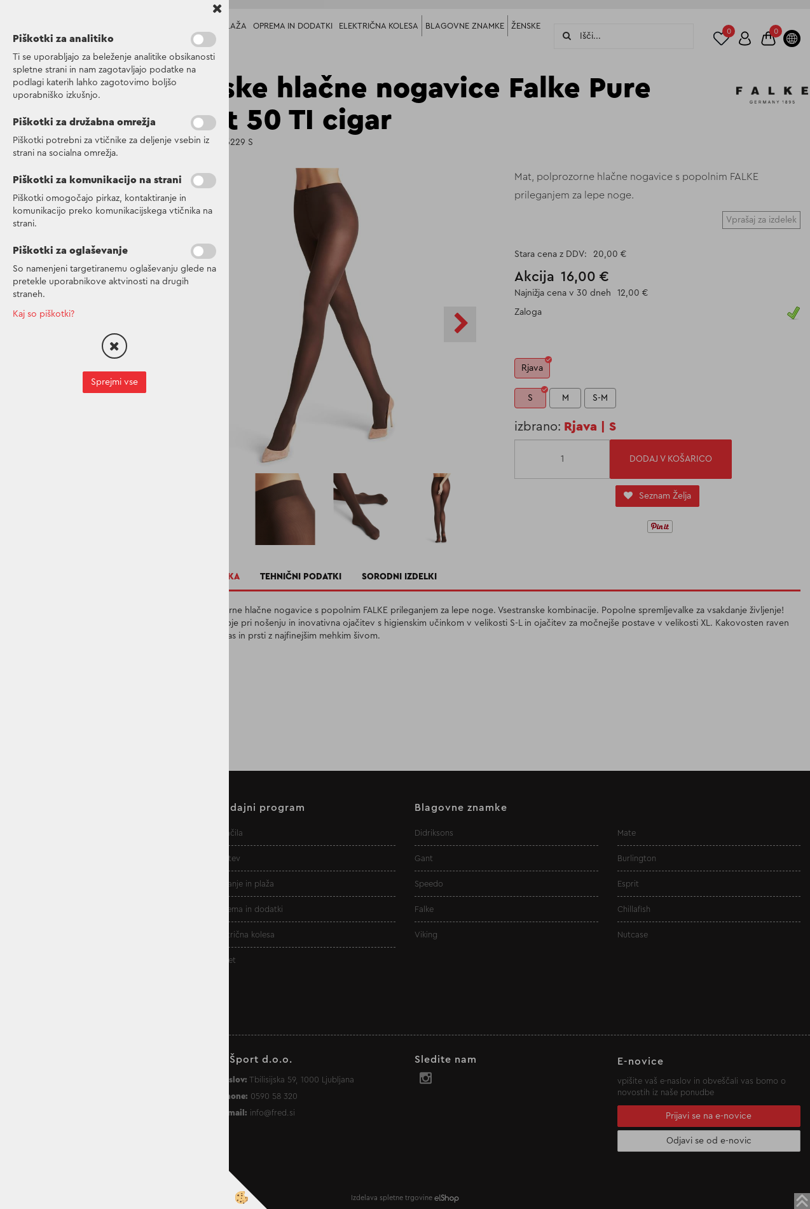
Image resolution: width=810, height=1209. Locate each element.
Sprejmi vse (114, 382)
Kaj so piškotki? (43, 314)
